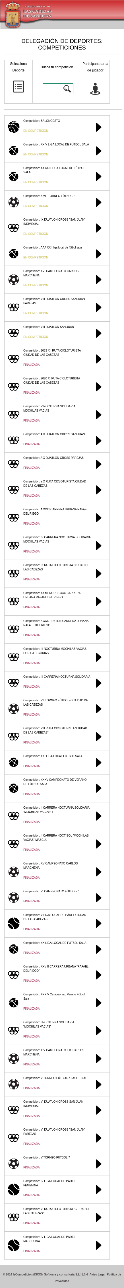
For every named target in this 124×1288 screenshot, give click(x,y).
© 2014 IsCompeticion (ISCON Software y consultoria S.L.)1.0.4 (45, 1274)
